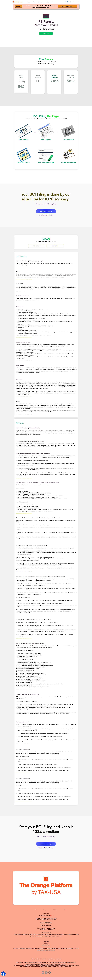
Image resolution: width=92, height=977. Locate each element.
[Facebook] (46, 972)
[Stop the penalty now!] (67, 6)
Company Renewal (51, 958)
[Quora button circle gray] (49, 972)
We (38, 928)
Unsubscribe (58, 958)
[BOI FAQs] (55, 246)
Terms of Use (49, 929)
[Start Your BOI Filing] (46, 211)
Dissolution (46, 941)
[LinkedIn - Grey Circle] (43, 972)
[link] (66, 1)
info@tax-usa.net (47, 925)
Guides (35, 959)
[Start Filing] (46, 33)
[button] (35, 2)
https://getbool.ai (61, 964)
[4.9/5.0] (18, 6)
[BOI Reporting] (36, 246)
